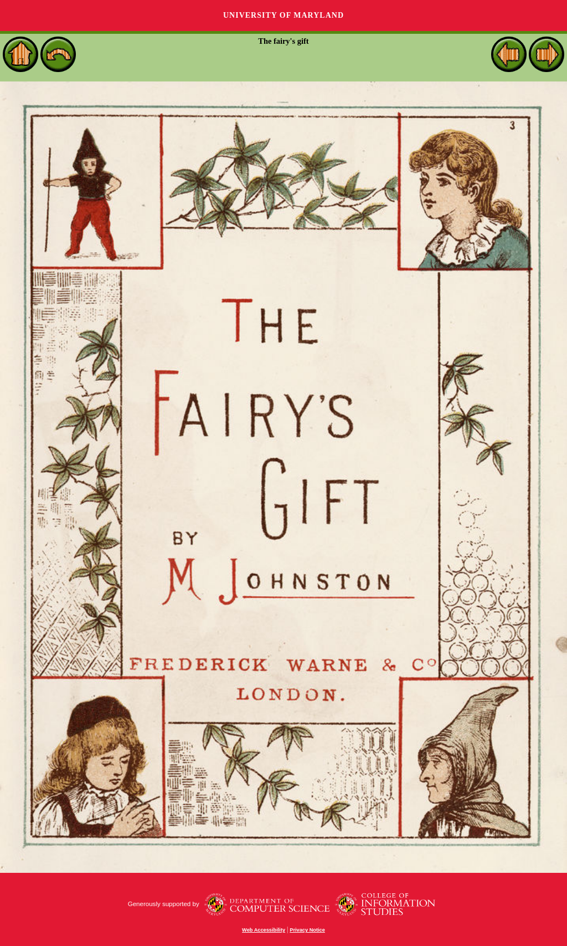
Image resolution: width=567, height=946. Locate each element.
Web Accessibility (263, 930)
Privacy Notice (307, 930)
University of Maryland (283, 15)
